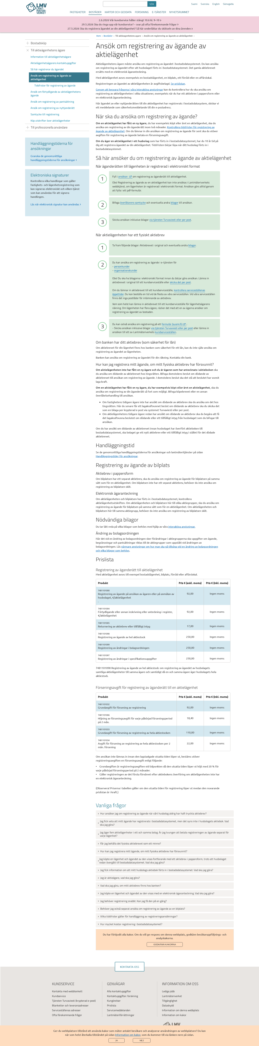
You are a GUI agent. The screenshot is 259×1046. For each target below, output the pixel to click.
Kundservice (59, 996)
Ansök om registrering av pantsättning (52, 102)
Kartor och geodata (118, 12)
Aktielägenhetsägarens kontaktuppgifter (53, 63)
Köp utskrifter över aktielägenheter (50, 121)
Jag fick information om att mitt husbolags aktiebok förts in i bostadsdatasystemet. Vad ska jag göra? (156, 870)
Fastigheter (78, 12)
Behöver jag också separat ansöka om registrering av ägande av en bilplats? (142, 909)
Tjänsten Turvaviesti (63, 1001)
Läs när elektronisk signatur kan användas (55, 204)
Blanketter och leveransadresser (70, 1005)
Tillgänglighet (169, 1001)
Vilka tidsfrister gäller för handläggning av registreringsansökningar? (138, 916)
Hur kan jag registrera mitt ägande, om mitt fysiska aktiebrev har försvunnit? (143, 851)
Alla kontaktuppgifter (119, 991)
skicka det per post (180, 282)
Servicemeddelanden (118, 1010)
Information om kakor (127, 1034)
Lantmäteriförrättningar (120, 1015)
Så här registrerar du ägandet (47, 69)
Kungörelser (114, 1001)
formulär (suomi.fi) (174, 324)
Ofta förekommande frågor (67, 1015)
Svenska (205, 4)
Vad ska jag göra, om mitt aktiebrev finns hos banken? (130, 886)
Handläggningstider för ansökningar (117, 456)
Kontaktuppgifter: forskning (122, 996)
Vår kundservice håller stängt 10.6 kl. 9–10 (134, 20)
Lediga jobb (168, 991)
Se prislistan (178, 83)
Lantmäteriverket (172, 996)
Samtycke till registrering (45, 114)
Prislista (111, 1005)
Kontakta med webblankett (67, 991)
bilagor (174, 203)
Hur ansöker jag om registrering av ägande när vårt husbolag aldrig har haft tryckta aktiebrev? (153, 813)
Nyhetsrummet (179, 12)
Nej (142, 1040)
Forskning (142, 12)
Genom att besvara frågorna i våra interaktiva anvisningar (129, 89)
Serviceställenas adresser (66, 1010)
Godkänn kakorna (164, 944)
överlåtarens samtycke (133, 203)
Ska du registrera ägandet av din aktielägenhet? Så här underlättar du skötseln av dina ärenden (135, 28)
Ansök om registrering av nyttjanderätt (53, 108)
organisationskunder (125, 270)
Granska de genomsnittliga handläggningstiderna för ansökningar (53, 157)
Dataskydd (168, 1005)
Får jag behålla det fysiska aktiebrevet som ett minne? (130, 843)
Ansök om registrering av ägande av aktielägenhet (51, 77)
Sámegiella (228, 4)
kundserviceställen (165, 332)
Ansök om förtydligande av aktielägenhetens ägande (56, 93)
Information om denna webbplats (180, 1010)
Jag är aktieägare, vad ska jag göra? (120, 878)
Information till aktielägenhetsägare (51, 57)
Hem (98, 35)
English (216, 4)
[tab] (165, 813)
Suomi (194, 4)
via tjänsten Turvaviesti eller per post (170, 220)
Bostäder (95, 12)
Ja (116, 1040)
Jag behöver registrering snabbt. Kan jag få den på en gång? (133, 901)
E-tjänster (159, 12)
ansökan (125, 176)
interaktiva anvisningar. (181, 526)
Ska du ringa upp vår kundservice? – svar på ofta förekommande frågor (135, 24)
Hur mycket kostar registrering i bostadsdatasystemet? (131, 924)
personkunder (122, 266)
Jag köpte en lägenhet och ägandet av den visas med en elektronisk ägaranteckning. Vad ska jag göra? (157, 893)
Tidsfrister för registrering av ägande (54, 85)
